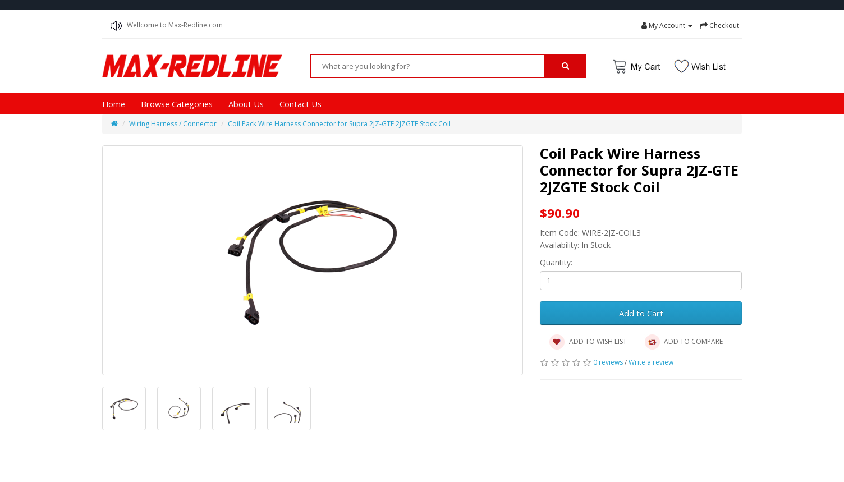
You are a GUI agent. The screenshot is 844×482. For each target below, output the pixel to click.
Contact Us (300, 103)
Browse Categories (177, 103)
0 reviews (608, 362)
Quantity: (556, 262)
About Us (246, 103)
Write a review (651, 362)
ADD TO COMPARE (683, 342)
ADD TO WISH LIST (588, 342)
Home (113, 103)
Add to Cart (641, 313)
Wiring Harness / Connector (173, 123)
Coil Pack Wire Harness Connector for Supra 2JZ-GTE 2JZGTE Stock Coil (339, 123)
